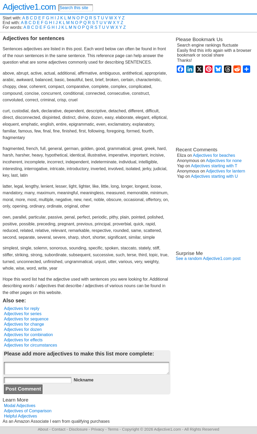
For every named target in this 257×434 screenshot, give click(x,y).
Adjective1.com (29, 7)
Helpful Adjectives (20, 416)
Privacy (97, 429)
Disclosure (78, 429)
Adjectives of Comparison (27, 411)
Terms (113, 429)
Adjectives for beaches (214, 155)
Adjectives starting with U (214, 176)
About (43, 429)
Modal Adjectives (19, 405)
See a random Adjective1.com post (208, 258)
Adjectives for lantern (225, 171)
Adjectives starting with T (214, 166)
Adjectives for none (224, 160)
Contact (58, 429)
